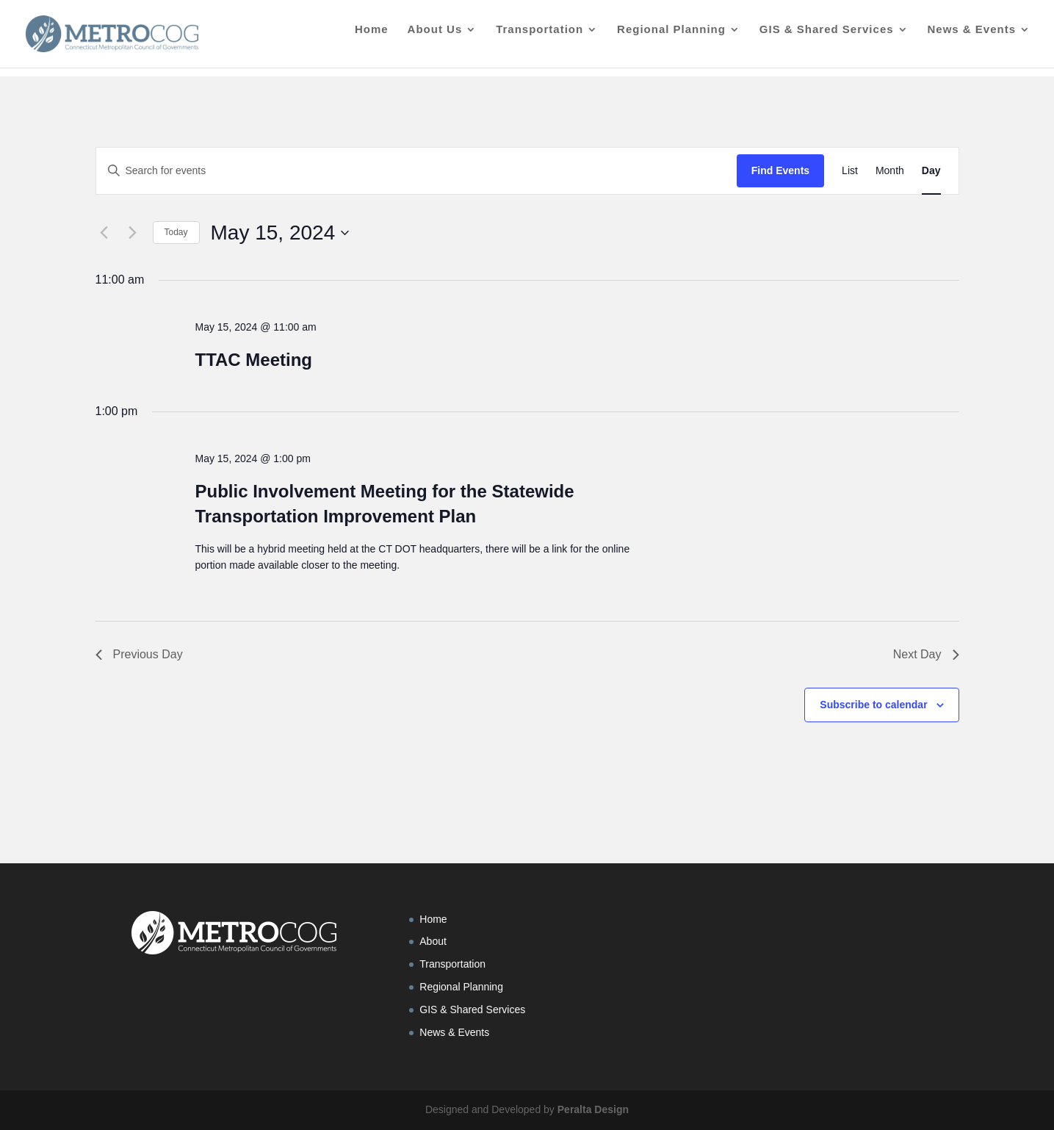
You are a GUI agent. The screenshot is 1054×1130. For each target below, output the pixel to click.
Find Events (780, 170)
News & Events (971, 38)
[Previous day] (104, 233)
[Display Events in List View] (850, 171)
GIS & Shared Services (826, 38)
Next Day (926, 654)
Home (372, 38)
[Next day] (133, 233)
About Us (435, 38)
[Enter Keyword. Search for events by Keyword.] (416, 171)
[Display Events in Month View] (890, 171)
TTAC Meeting (253, 360)
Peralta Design (593, 1109)
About (433, 941)
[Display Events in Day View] (931, 171)
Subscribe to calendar (873, 704)
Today (176, 232)
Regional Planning (671, 38)
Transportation (539, 38)
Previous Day (139, 654)
